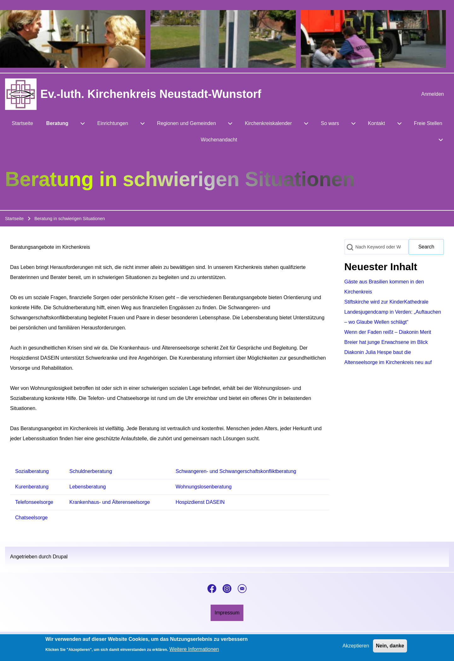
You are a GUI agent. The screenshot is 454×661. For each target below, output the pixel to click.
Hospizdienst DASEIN (200, 502)
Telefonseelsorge (34, 502)
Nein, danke (390, 647)
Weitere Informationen (194, 650)
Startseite (14, 218)
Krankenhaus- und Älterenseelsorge (109, 502)
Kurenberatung (32, 486)
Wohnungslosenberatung (204, 486)
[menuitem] (432, 94)
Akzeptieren (355, 647)
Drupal (60, 556)
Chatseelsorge (31, 517)
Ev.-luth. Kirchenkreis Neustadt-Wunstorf (150, 94)
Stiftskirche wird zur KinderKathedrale (386, 302)
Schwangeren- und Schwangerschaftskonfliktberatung (236, 471)
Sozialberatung (32, 471)
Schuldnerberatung (90, 471)
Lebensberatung (87, 486)
